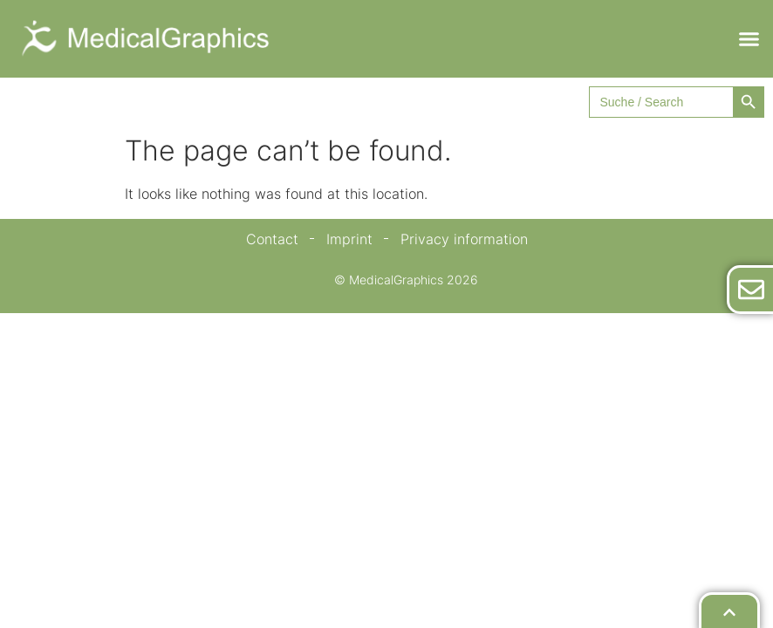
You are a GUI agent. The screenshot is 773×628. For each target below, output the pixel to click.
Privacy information (464, 239)
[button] (749, 39)
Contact (272, 239)
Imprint (349, 239)
